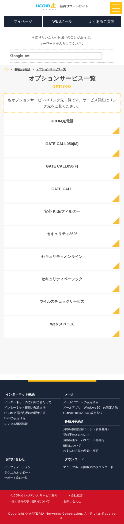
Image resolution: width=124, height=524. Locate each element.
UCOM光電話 (62, 121)
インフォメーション (17, 467)
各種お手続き (22, 69)
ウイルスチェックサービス (61, 301)
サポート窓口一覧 (16, 477)
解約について (72, 445)
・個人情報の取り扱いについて (29, 501)
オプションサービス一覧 (51, 69)
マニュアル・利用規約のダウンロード (88, 467)
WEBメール (62, 21)
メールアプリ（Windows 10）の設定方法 (90, 407)
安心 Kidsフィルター (62, 211)
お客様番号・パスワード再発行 (83, 440)
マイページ (23, 21)
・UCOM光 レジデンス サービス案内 (33, 495)
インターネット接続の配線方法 (25, 407)
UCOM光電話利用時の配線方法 (25, 412)
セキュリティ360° (62, 234)
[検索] (56, 56)
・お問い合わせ (71, 501)
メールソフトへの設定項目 (81, 402)
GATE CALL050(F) (62, 166)
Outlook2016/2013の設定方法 (82, 412)
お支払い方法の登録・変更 (81, 450)
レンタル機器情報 (16, 423)
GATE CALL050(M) (62, 144)
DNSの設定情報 (14, 418)
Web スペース (62, 324)
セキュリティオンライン (61, 256)
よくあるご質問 (101, 21)
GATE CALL (62, 189)
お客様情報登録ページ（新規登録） (86, 429)
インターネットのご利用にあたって (27, 402)
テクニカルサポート (17, 472)
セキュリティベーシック (61, 279)
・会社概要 (75, 495)
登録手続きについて (76, 434)
